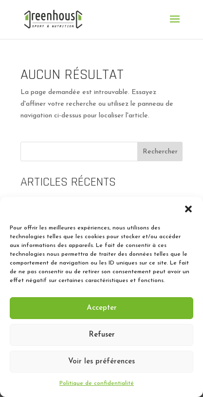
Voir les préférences (101, 361)
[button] (188, 209)
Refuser (102, 335)
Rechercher (160, 151)
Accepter (102, 308)
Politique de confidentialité (96, 383)
